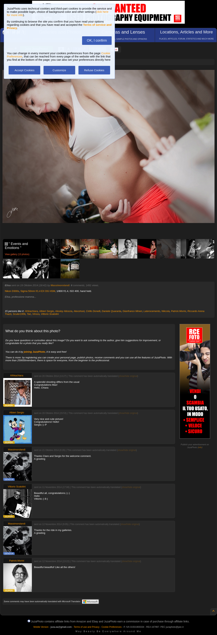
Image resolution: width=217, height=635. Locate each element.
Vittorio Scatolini (50, 314)
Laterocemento (152, 311)
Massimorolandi (60, 285)
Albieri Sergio (46, 311)
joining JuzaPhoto (34, 351)
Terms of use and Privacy (86, 627)
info (200, 447)
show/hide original (128, 376)
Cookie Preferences (112, 627)
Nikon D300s (12, 291)
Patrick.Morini (178, 311)
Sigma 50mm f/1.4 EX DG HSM (37, 291)
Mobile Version (40, 627)
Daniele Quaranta (111, 311)
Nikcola (165, 311)
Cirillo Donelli (93, 311)
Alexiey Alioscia (63, 311)
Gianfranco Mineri (132, 311)
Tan (29, 314)
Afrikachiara (31, 311)
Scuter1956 (19, 314)
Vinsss (36, 314)
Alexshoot (79, 311)
